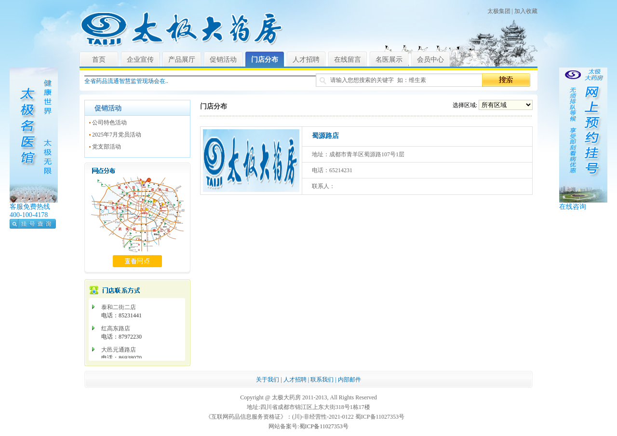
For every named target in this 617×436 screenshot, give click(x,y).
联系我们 (322, 379)
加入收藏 (525, 11)
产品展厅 (181, 59)
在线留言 (347, 59)
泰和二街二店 (118, 307)
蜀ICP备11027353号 (324, 426)
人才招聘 (306, 59)
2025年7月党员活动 (116, 134)
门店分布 (264, 59)
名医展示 (389, 59)
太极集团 (498, 11)
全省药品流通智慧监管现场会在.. (126, 81)
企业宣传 (140, 59)
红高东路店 (115, 328)
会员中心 (430, 59)
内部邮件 (349, 379)
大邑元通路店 (118, 349)
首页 (99, 59)
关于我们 (267, 379)
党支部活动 (106, 146)
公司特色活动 (109, 122)
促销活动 (223, 59)
